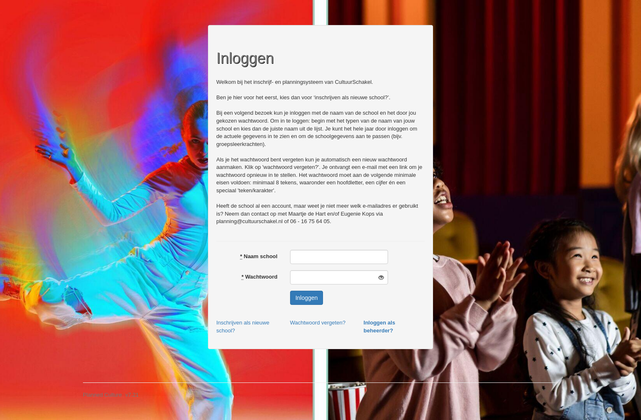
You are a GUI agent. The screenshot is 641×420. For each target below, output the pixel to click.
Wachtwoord (259, 277)
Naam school (259, 256)
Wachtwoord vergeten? (318, 322)
